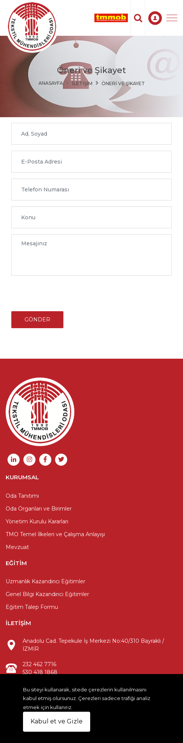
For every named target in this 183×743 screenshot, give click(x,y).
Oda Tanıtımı (22, 495)
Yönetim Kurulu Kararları (37, 521)
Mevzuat (17, 547)
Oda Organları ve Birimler (39, 508)
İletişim (82, 83)
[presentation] (68, 296)
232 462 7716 (39, 664)
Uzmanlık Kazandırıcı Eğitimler (45, 581)
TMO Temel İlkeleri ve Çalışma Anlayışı (55, 534)
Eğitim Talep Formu (32, 607)
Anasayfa (50, 83)
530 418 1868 (40, 672)
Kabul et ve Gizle (57, 721)
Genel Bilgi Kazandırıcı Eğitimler (47, 594)
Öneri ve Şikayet (123, 83)
